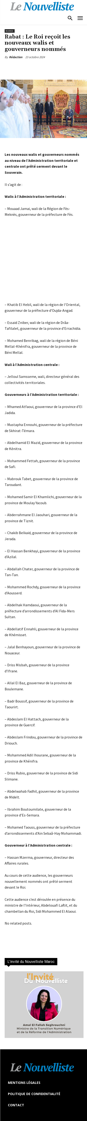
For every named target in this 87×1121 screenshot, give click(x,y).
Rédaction (15, 57)
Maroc (10, 31)
